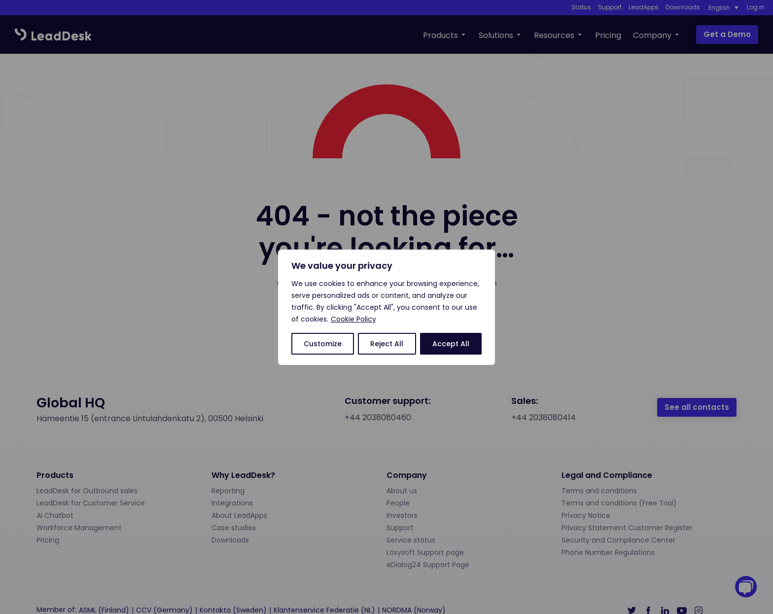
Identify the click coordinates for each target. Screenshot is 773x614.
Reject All (386, 344)
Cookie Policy (353, 319)
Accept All (450, 344)
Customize (323, 344)
